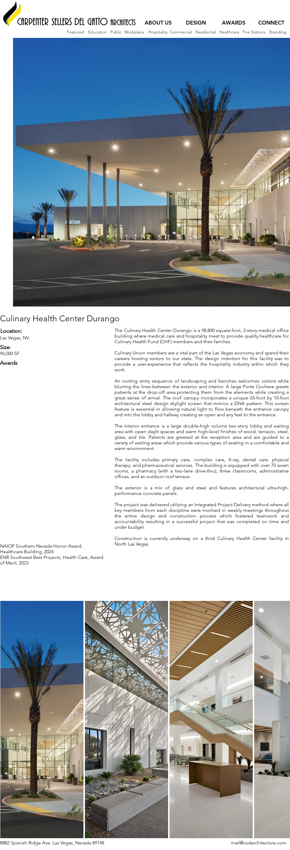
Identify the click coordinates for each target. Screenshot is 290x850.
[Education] (97, 32)
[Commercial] (180, 32)
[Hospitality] (157, 32)
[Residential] (205, 32)
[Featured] (75, 32)
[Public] (116, 32)
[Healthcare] (229, 32)
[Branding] (278, 32)
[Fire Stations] (254, 32)
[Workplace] (134, 32)
